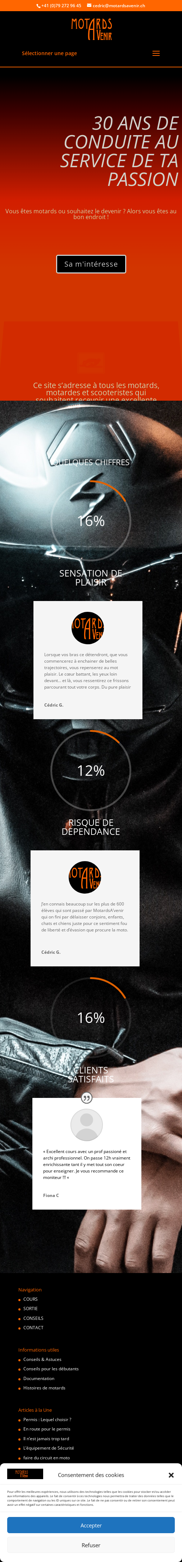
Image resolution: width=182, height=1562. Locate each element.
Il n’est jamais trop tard (46, 1439)
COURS (30, 1299)
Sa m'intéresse (91, 264)
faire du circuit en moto (46, 1458)
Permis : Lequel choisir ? (47, 1419)
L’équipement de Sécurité (48, 1448)
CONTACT (33, 1328)
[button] (171, 1475)
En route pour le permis (46, 1429)
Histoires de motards (44, 1388)
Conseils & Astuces (42, 1359)
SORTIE (30, 1308)
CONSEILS (33, 1318)
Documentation (38, 1378)
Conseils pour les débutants (51, 1369)
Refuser (91, 1545)
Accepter (91, 1525)
